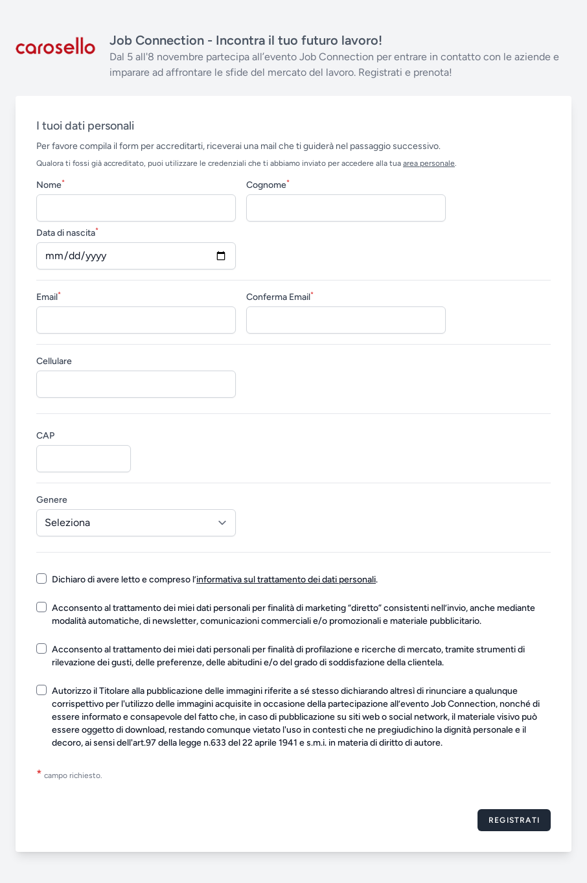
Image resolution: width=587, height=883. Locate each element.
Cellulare (54, 361)
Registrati (514, 820)
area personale (429, 163)
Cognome (268, 184)
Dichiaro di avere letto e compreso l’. (215, 579)
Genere (51, 499)
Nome (50, 184)
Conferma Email (280, 297)
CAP (45, 435)
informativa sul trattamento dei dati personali (286, 579)
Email (48, 297)
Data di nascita (67, 232)
